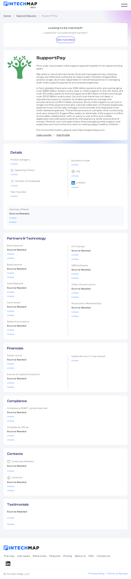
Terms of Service (117, 573)
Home (7, 16)
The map (8, 556)
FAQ (91, 556)
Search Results (26, 16)
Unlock (14, 164)
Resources (39, 556)
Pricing (67, 556)
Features (54, 556)
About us (80, 556)
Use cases (23, 556)
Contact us (103, 556)
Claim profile (43, 135)
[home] (20, 3)
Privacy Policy (97, 573)
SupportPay (49, 16)
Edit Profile (63, 135)
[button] (124, 5)
